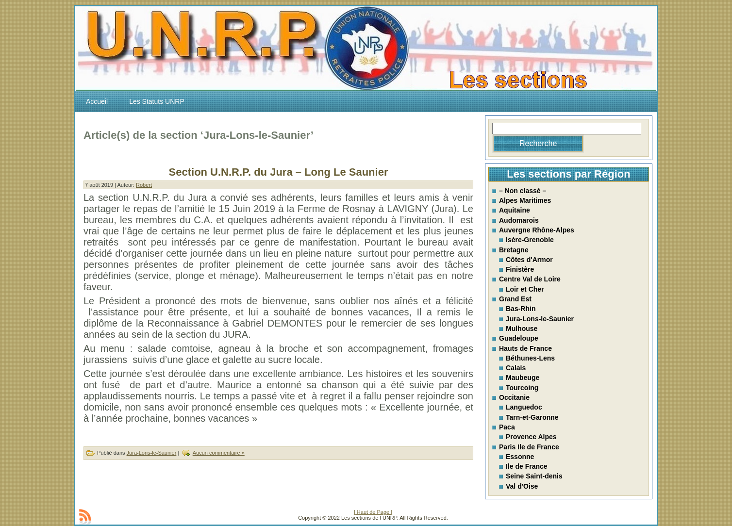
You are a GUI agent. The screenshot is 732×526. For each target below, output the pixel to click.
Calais (516, 368)
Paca (507, 427)
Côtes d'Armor (529, 259)
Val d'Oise (522, 486)
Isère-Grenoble (530, 240)
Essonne (520, 456)
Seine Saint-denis (534, 476)
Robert (144, 185)
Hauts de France (525, 348)
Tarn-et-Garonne (532, 417)
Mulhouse (521, 328)
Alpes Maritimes (525, 200)
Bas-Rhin (520, 308)
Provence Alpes (531, 437)
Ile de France (527, 466)
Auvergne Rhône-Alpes (536, 230)
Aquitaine (514, 210)
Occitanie (514, 397)
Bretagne (514, 250)
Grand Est (515, 299)
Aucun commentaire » (219, 453)
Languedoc (524, 407)
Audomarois (519, 220)
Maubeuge (522, 377)
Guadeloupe (518, 338)
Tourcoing (522, 388)
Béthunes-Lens (530, 358)
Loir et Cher (525, 289)
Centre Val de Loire (530, 279)
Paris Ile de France (529, 447)
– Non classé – (522, 191)
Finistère (520, 269)
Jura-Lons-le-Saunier (152, 453)
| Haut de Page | (373, 512)
